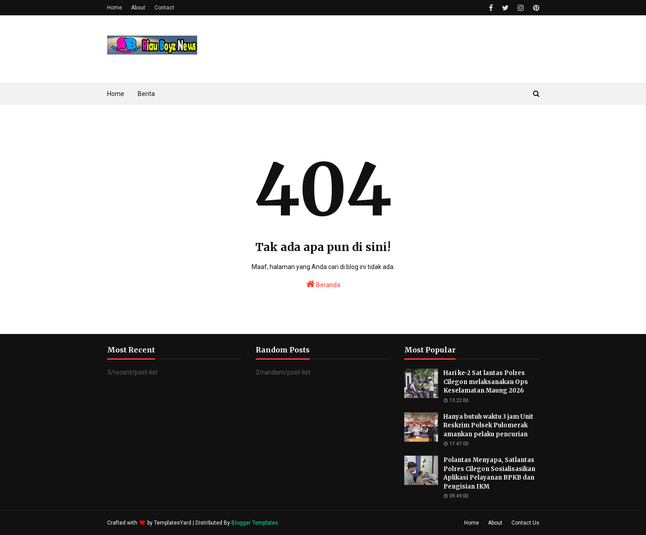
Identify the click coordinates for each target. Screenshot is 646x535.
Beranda (323, 283)
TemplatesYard (172, 523)
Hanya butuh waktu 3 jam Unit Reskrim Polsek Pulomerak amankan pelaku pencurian (488, 425)
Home (114, 8)
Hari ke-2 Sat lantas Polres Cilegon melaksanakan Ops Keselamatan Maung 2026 (485, 381)
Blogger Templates (254, 523)
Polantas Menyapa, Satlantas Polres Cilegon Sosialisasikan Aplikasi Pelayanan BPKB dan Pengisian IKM (489, 473)
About (138, 8)
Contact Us (525, 523)
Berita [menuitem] (146, 93)
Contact (164, 8)
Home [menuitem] (115, 93)
